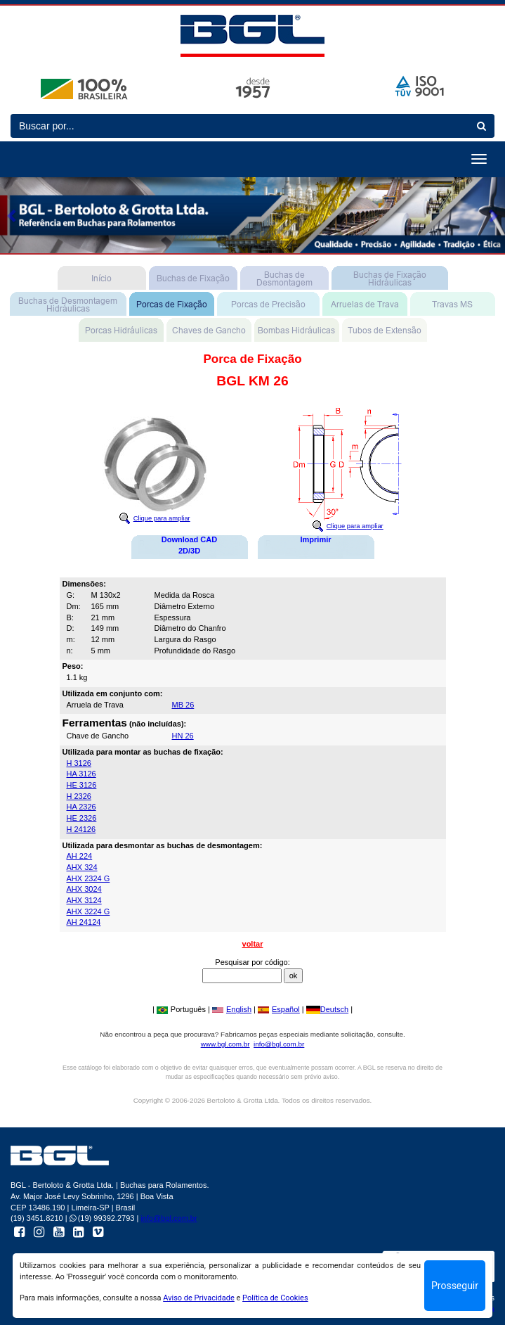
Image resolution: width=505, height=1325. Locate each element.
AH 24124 (84, 922)
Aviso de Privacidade (199, 1297)
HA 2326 (81, 806)
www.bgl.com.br (225, 1044)
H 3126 (79, 763)
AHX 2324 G (88, 878)
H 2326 (79, 796)
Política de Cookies (275, 1297)
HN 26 (183, 735)
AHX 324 (82, 867)
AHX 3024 (84, 889)
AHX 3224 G (88, 911)
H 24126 (81, 829)
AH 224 (80, 856)
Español (279, 1009)
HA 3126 (81, 773)
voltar (252, 944)
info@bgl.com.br (279, 1044)
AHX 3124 (84, 900)
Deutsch (327, 1009)
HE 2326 (82, 818)
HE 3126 (82, 785)
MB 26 (183, 704)
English (231, 1009)
